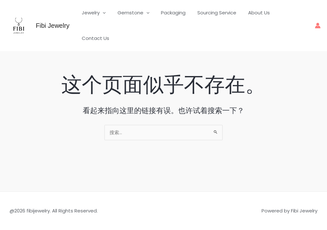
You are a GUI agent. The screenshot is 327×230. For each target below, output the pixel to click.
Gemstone (137, 17)
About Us (256, 17)
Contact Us (290, 17)
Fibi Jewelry (53, 17)
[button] (108, 17)
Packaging (174, 17)
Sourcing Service (215, 17)
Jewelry (99, 17)
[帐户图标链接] (318, 17)
